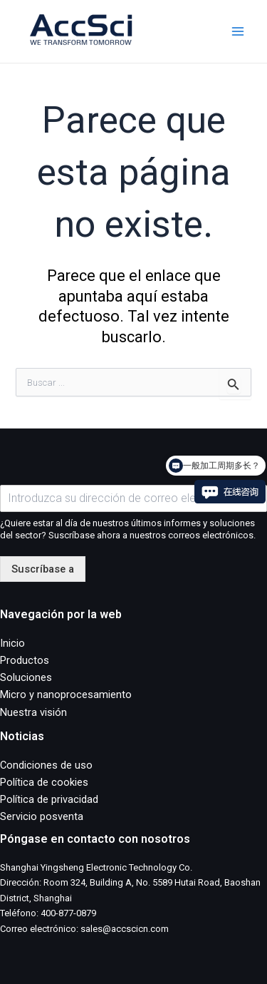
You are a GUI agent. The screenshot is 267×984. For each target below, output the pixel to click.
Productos (24, 660)
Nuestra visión (33, 712)
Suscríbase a (42, 569)
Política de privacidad (49, 799)
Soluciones (26, 677)
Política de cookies (44, 782)
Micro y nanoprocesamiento (66, 694)
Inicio (12, 643)
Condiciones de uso (46, 765)
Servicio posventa (41, 816)
